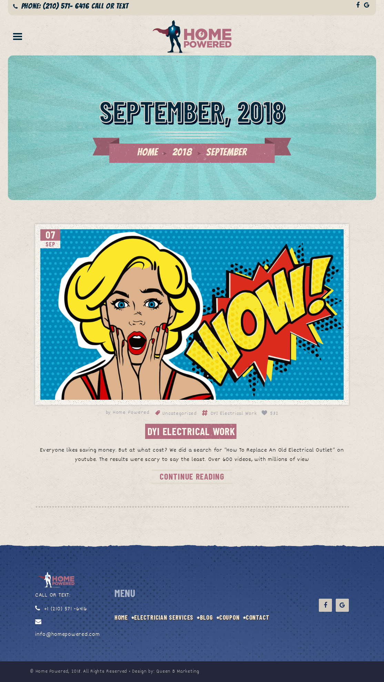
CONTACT (258, 617)
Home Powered (131, 413)
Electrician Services (163, 617)
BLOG (206, 617)
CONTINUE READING (192, 476)
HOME (121, 617)
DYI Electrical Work (234, 414)
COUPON (229, 617)
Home (147, 152)
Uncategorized (179, 414)
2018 (182, 152)
